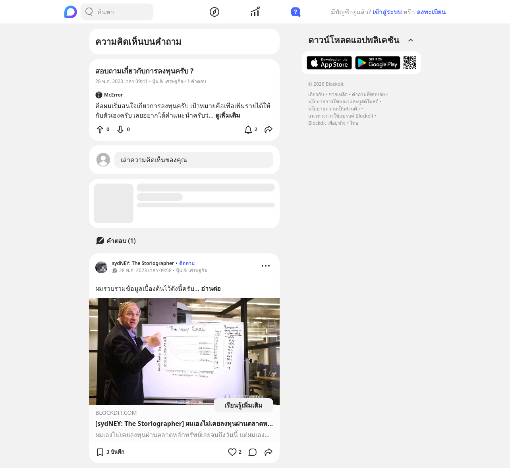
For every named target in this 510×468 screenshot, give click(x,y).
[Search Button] (89, 12)
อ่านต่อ (211, 288)
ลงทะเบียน (431, 12)
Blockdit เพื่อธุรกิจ (327, 123)
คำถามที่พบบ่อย (368, 94)
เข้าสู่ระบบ (387, 12)
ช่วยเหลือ (338, 94)
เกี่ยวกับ (316, 94)
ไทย (354, 123)
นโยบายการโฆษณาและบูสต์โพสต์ (343, 101)
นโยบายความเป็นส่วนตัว (334, 108)
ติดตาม (187, 263)
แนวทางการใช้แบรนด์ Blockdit (340, 115)
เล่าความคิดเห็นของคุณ (154, 159)
